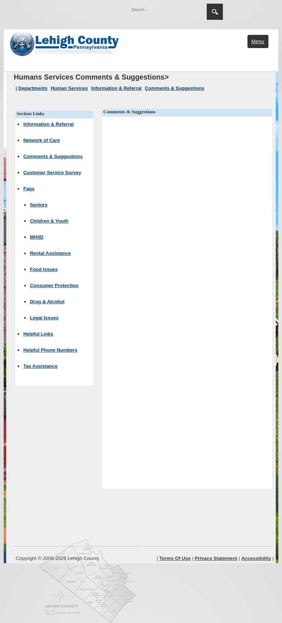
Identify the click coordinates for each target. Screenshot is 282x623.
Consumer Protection (54, 285)
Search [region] (215, 12)
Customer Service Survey (52, 172)
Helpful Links (38, 334)
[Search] (159, 9)
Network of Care (41, 140)
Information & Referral (48, 124)
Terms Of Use (175, 558)
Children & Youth (49, 221)
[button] (185, 9)
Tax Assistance (40, 366)
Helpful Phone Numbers (50, 350)
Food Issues (44, 269)
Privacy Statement (216, 558)
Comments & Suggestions (53, 156)
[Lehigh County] (65, 43)
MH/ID (36, 237)
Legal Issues (44, 317)
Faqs (28, 188)
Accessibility (256, 558)
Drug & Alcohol (47, 301)
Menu (258, 41)
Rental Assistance (50, 253)
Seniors (38, 205)
